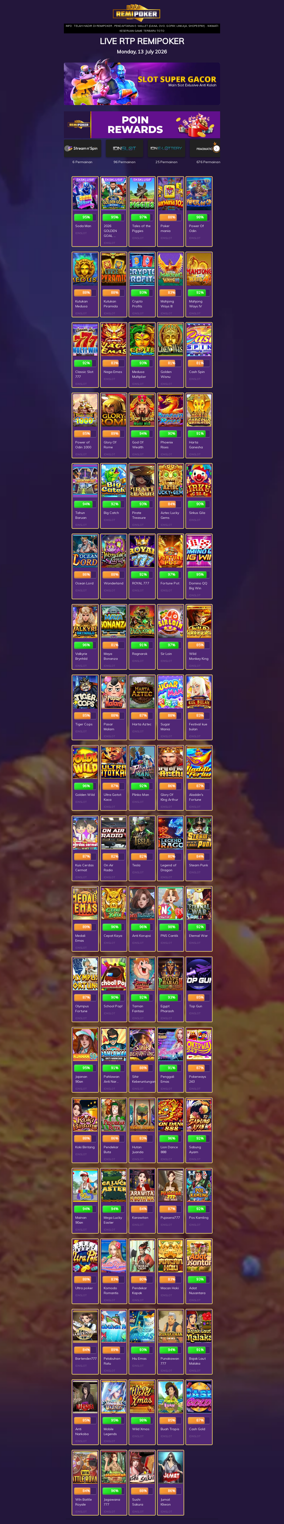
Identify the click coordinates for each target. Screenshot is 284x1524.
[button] (216, 148)
